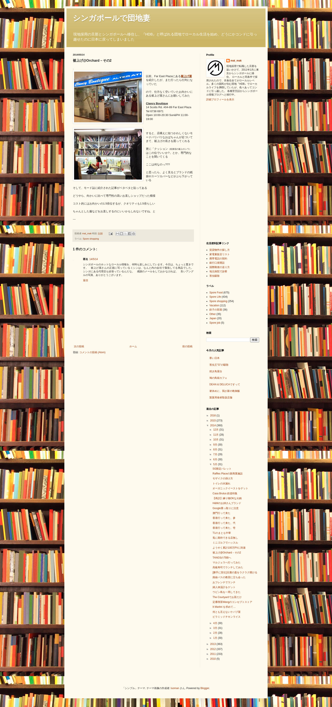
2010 (213, 658)
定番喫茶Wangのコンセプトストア (232, 602)
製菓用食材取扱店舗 (220, 397)
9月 (215, 444)
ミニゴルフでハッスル (225, 542)
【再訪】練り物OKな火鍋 (227, 498)
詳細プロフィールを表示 (220, 99)
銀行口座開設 (217, 262)
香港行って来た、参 (224, 517)
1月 (215, 637)
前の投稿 (187, 346)
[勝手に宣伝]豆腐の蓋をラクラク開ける (235, 572)
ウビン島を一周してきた (227, 592)
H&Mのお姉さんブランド (227, 503)
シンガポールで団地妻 (111, 18)
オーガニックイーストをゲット (230, 488)
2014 (213, 425)
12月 (216, 429)
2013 (213, 644)
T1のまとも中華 (222, 532)
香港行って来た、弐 (224, 523)
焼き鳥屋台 (215, 371)
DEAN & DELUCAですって (224, 384)
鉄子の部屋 (215, 309)
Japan (212, 318)
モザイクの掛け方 (223, 478)
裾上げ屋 (186, 76)
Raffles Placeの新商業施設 (228, 473)
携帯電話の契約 (218, 258)
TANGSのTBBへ (222, 557)
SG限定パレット (222, 468)
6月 (215, 459)
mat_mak (236, 60)
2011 (213, 654)
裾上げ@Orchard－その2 (227, 552)
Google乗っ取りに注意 (226, 508)
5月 (215, 464)
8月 (215, 449)
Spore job (214, 322)
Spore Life (215, 296)
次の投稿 (79, 346)
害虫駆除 (214, 275)
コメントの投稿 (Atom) (92, 352)
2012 (213, 649)
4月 (215, 623)
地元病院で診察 (218, 271)
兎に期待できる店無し (225, 537)
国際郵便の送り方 (219, 267)
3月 (215, 628)
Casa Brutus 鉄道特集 (225, 493)
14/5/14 (93, 259)
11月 (216, 434)
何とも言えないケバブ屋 (227, 611)
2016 (213, 415)
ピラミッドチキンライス (227, 616)
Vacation (214, 305)
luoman (175, 688)
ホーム (133, 346)
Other (212, 314)
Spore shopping (91, 238)
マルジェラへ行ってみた (227, 562)
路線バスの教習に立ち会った (229, 577)
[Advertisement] (223, 171)
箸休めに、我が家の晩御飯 (224, 391)
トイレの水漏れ (221, 483)
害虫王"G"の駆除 (218, 364)
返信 (85, 280)
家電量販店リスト (219, 254)
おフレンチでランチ (224, 582)
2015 (213, 420)
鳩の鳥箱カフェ (218, 377)
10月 (216, 439)
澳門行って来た (221, 513)
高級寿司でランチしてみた (228, 567)
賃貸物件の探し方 (219, 249)
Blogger (205, 688)
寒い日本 (214, 358)
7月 (215, 454)
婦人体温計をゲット (224, 587)
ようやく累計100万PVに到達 (229, 547)
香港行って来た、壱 (224, 527)
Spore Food (216, 292)
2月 (215, 632)
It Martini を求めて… (224, 606)
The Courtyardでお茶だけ (227, 597)
